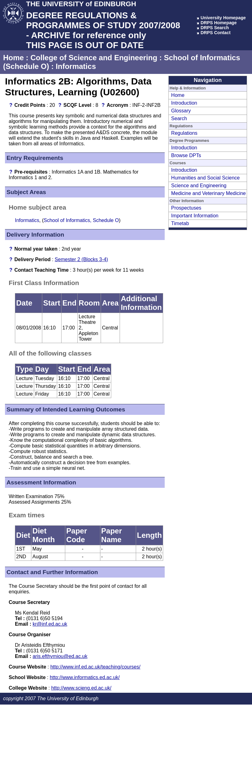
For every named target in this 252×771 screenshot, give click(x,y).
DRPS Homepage (218, 22)
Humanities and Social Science (205, 177)
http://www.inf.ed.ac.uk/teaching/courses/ (95, 666)
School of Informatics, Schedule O (81, 220)
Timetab (180, 223)
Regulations (184, 133)
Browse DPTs (186, 155)
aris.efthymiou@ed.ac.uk (60, 656)
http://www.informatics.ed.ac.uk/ (85, 677)
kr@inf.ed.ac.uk (50, 624)
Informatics (76, 66)
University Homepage (223, 17)
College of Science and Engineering (93, 57)
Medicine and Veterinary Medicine (208, 193)
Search (179, 118)
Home (13, 57)
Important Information (194, 215)
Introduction (184, 103)
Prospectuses (186, 208)
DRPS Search (214, 27)
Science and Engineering (199, 185)
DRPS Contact (215, 32)
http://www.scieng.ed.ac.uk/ (81, 688)
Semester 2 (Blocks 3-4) (81, 259)
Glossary (181, 110)
